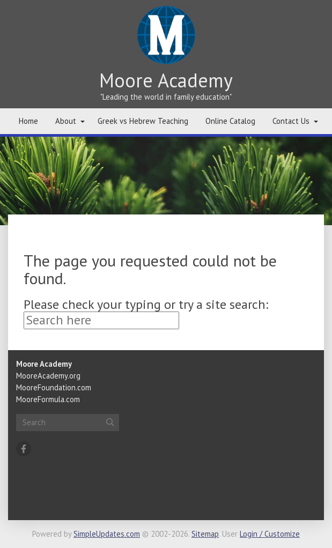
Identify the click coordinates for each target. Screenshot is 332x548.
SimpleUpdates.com (106, 534)
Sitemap (205, 534)
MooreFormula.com (48, 399)
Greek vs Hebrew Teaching (143, 121)
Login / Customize (270, 534)
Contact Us (290, 121)
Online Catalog (230, 121)
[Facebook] (23, 449)
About (65, 121)
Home (28, 121)
